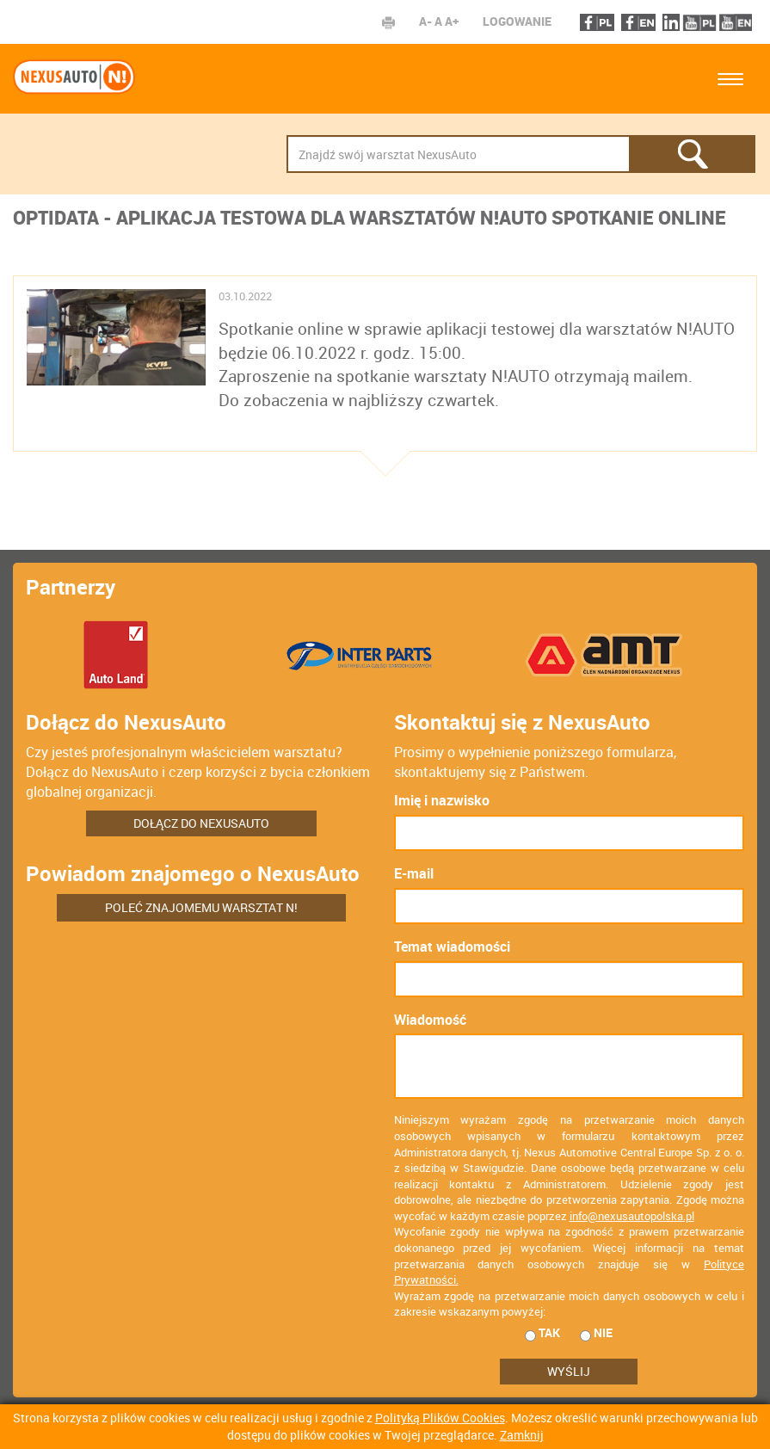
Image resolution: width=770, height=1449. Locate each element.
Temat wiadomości (452, 946)
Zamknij (522, 1435)
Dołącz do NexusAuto (201, 823)
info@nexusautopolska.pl (632, 1216)
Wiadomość (430, 1019)
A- (425, 21)
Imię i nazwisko (442, 800)
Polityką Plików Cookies (440, 1417)
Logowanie (517, 21)
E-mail (414, 873)
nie (596, 1332)
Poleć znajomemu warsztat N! (201, 907)
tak (542, 1332)
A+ (452, 21)
